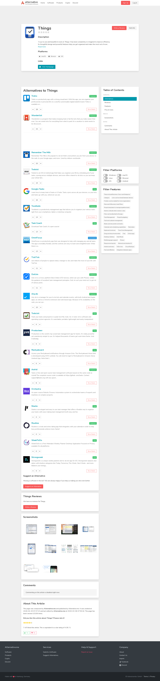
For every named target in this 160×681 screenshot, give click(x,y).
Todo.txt (35, 313)
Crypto (67, 3)
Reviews (107, 102)
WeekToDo (36, 440)
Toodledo (36, 206)
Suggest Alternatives (50, 655)
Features (107, 106)
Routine (35, 423)
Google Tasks (37, 189)
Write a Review (119, 28)
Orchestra (36, 389)
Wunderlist (36, 115)
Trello (34, 96)
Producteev (36, 330)
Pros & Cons (108, 110)
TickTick (35, 257)
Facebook (123, 662)
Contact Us (123, 655)
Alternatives (108, 99)
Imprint (121, 658)
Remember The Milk (41, 152)
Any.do (34, 293)
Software (50, 3)
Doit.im (34, 274)
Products (59, 3)
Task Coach (36, 223)
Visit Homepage (48, 67)
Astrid (34, 369)
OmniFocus (36, 237)
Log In (135, 3)
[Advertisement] (80, 16)
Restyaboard (37, 350)
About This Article (110, 129)
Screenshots (108, 118)
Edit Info (132, 28)
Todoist (35, 169)
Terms (146, 676)
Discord (75, 3)
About (121, 652)
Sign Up (125, 3)
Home (43, 3)
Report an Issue (86, 652)
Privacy (152, 676)
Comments (108, 126)
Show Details (91, 109)
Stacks (34, 406)
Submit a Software (49, 652)
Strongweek (37, 457)
